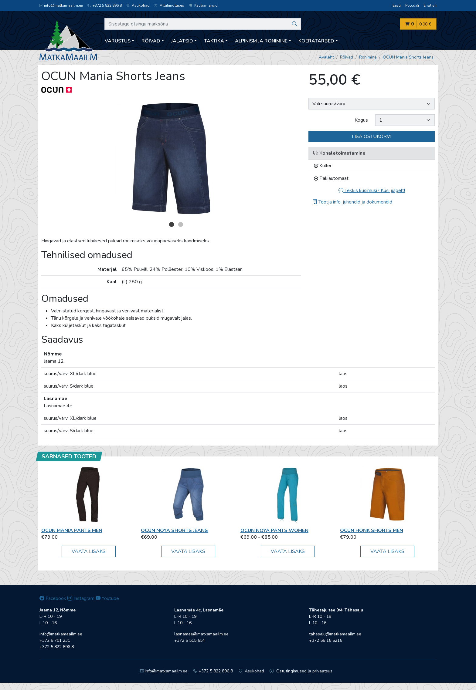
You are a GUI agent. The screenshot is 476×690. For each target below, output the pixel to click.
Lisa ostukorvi (371, 136)
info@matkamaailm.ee (61, 5)
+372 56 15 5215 (325, 640)
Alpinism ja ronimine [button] (261, 41)
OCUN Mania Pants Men (71, 530)
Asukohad (138, 5)
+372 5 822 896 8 (104, 5)
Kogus (361, 120)
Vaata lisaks (89, 551)
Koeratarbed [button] (316, 41)
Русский (412, 5)
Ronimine (368, 57)
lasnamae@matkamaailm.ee (201, 634)
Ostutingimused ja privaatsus (301, 671)
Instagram (80, 598)
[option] (171, 158)
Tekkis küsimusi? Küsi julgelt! (371, 190)
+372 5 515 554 (189, 640)
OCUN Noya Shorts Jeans (174, 530)
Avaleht (326, 57)
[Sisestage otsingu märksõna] (202, 24)
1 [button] (171, 224)
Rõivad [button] (150, 41)
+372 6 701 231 (54, 640)
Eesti (397, 5)
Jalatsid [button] (182, 41)
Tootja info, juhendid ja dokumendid (352, 202)
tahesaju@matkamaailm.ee (335, 634)
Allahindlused (169, 5)
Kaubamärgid (203, 5)
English (430, 5)
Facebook (52, 598)
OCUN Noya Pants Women (274, 530)
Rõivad (346, 57)
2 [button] (181, 224)
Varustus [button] (118, 41)
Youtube (107, 598)
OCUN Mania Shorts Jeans (408, 57)
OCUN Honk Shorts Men (371, 530)
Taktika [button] (214, 41)
